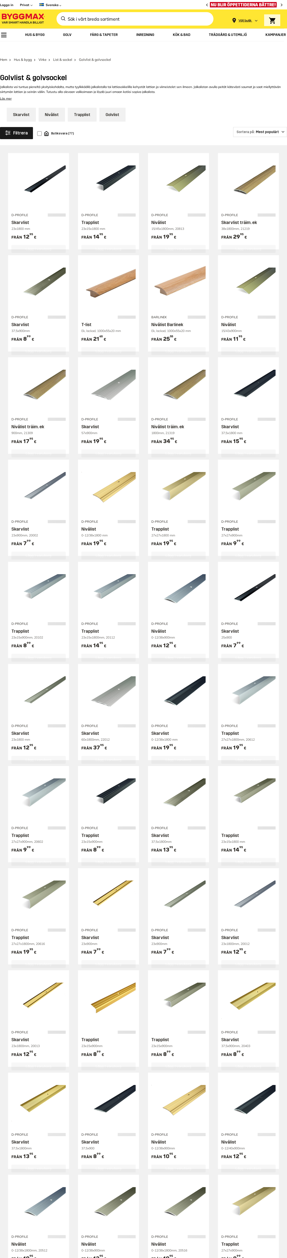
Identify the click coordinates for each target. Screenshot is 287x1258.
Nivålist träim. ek (27, 414)
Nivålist (52, 102)
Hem (3, 47)
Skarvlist (21, 102)
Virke (42, 47)
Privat (24, 5)
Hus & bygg (23, 47)
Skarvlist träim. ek (239, 210)
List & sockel (62, 47)
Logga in (6, 5)
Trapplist (82, 102)
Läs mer (6, 86)
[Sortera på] (260, 120)
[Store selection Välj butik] (245, 20)
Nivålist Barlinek (167, 312)
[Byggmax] (23, 19)
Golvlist (112, 102)
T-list (86, 312)
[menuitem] (4, 35)
